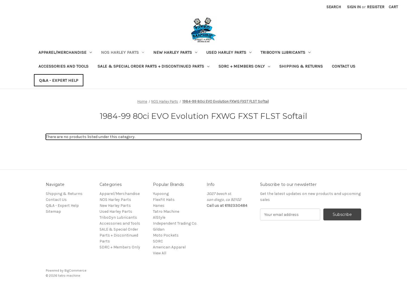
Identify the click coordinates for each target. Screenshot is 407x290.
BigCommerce (75, 270)
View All (159, 253)
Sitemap (53, 211)
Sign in (354, 7)
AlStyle (159, 217)
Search (333, 7)
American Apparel (169, 247)
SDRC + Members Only (244, 66)
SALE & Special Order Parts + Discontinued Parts (153, 66)
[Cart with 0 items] (393, 7)
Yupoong (161, 193)
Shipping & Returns (301, 66)
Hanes (158, 205)
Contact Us (343, 66)
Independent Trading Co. (175, 223)
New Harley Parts (175, 52)
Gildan (158, 229)
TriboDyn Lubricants (286, 52)
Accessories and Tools (63, 66)
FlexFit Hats (164, 199)
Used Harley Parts (229, 52)
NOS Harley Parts (122, 52)
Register (375, 7)
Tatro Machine (166, 211)
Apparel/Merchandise (65, 52)
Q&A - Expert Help (58, 80)
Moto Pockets (166, 235)
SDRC (158, 241)
